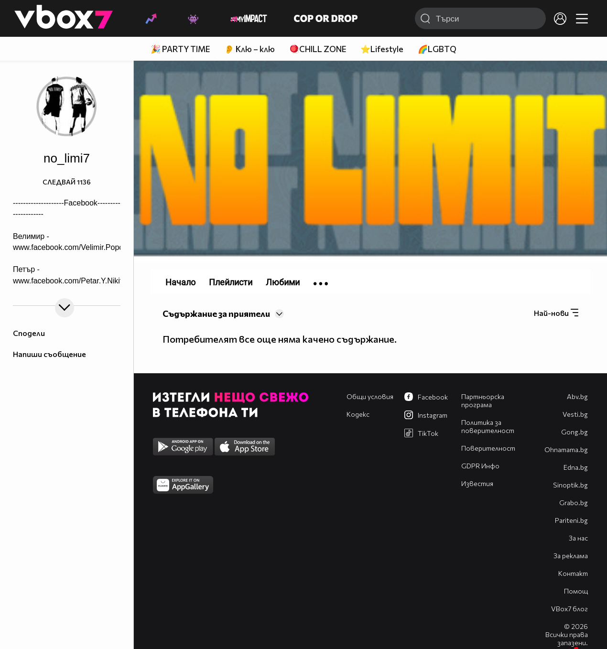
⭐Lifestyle (381, 49)
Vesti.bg (575, 414)
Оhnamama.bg (566, 449)
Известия (477, 483)
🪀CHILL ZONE (317, 49)
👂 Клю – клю (249, 49)
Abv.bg (577, 396)
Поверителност (488, 448)
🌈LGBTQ (437, 49)
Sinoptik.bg (570, 485)
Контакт (573, 573)
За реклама (570, 556)
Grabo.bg (573, 502)
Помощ (576, 591)
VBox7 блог (569, 609)
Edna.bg (576, 467)
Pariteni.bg (571, 520)
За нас (578, 538)
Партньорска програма (482, 400)
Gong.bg (574, 432)
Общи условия (370, 396)
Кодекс (358, 414)
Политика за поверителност (487, 426)
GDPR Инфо (480, 466)
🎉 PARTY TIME (180, 49)
